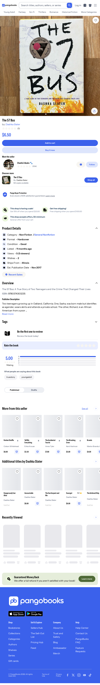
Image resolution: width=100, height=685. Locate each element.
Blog (55, 642)
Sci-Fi (32, 12)
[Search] (69, 5)
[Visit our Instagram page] (78, 675)
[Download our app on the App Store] (16, 613)
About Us (58, 628)
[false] (80, 164)
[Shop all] (91, 180)
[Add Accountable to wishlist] (38, 471)
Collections (14, 633)
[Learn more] (87, 579)
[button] (50, 229)
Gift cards (13, 661)
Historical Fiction (69, 12)
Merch (56, 653)
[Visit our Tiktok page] (90, 675)
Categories (14, 639)
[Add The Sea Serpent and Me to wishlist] (59, 471)
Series (11, 655)
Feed (33, 648)
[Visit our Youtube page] (84, 675)
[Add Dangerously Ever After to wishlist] (17, 471)
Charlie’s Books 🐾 (25, 163)
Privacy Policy (59, 675)
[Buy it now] (50, 150)
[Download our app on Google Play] (34, 613)
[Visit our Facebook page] (67, 675)
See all (93, 409)
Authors (12, 644)
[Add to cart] (50, 143)
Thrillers (42, 12)
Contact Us (81, 633)
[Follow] (92, 164)
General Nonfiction (44, 234)
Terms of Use (45, 675)
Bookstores (14, 628)
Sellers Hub (37, 628)
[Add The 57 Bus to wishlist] (95, 20)
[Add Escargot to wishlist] (80, 471)
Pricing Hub (37, 642)
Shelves (12, 650)
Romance (54, 12)
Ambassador (59, 648)
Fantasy (22, 12)
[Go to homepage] (9, 5)
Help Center (82, 628)
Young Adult (9, 12)
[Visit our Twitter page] (73, 675)
